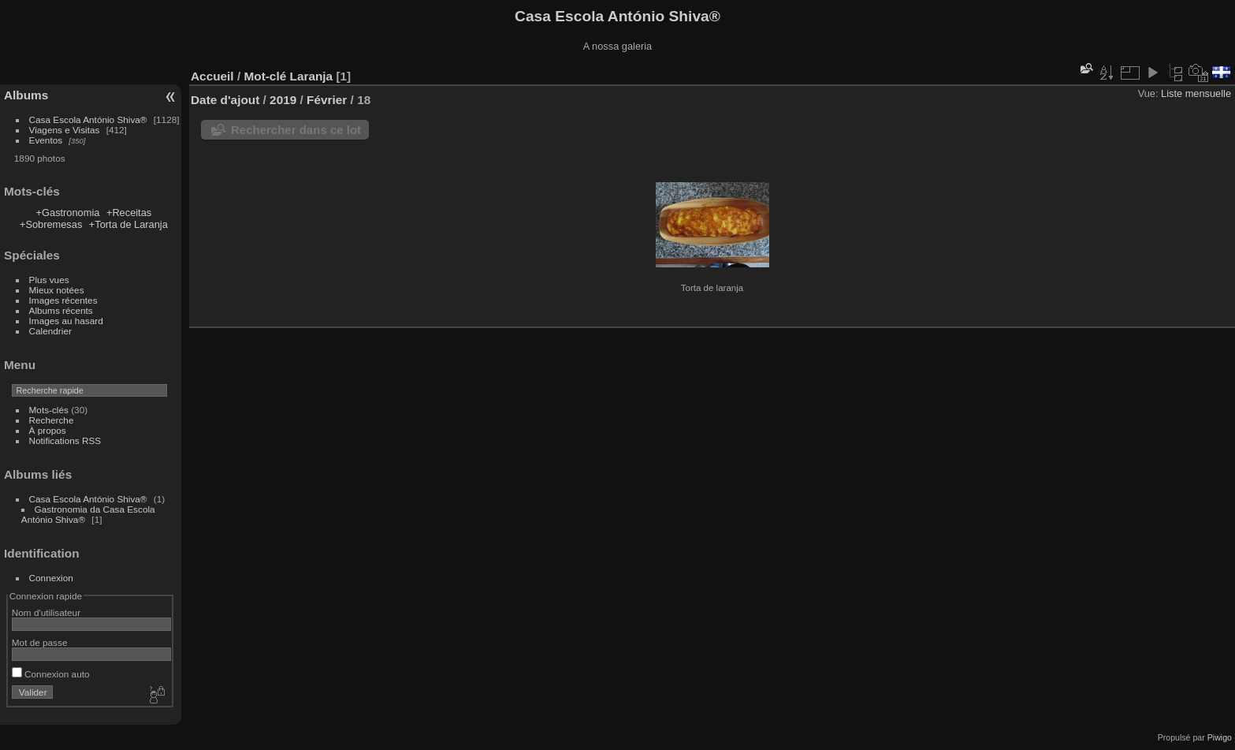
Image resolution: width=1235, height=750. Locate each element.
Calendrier (50, 331)
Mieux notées (56, 290)
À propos (47, 430)
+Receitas (128, 212)
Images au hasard (66, 320)
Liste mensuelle (1196, 93)
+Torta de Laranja (128, 224)
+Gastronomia (68, 212)
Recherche (51, 420)
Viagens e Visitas (64, 130)
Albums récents (61, 310)
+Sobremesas (51, 224)
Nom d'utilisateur (46, 612)
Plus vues (49, 279)
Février (327, 99)
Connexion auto (51, 674)
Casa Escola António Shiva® (88, 119)
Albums (26, 95)
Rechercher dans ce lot (296, 129)
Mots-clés (49, 410)
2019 (283, 99)
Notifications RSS (65, 440)
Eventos (46, 140)
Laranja (311, 76)
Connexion (51, 578)
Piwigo (1219, 737)
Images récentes (63, 300)
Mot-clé (265, 76)
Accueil (212, 76)
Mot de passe (40, 642)
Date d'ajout (225, 99)
